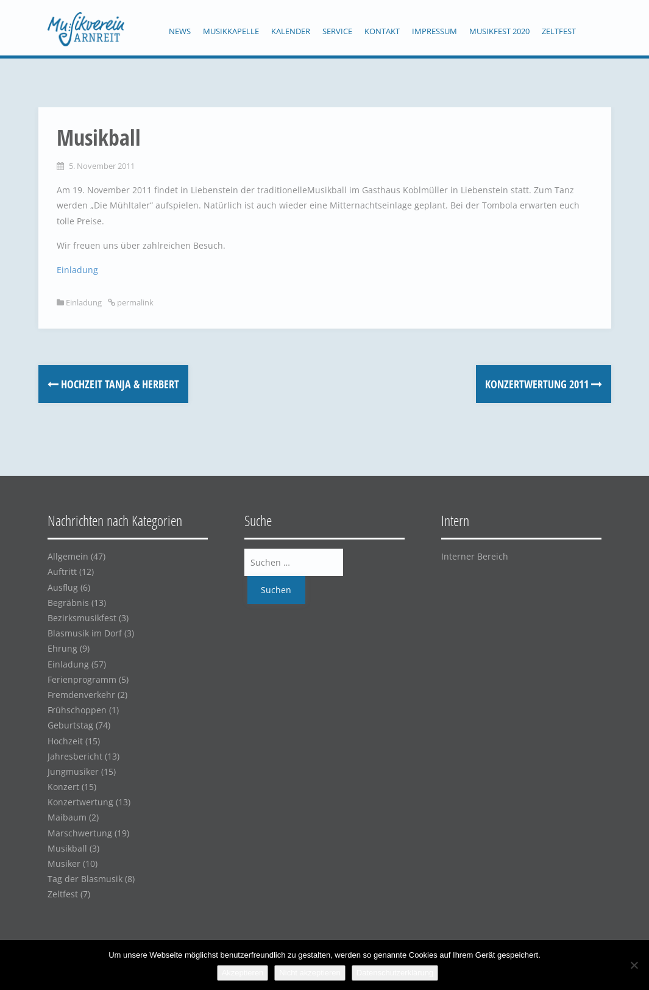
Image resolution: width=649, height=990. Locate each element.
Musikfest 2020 (499, 31)
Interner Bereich (474, 556)
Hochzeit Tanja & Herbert (113, 384)
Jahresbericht (75, 756)
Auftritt (62, 571)
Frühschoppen (77, 710)
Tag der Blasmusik (85, 879)
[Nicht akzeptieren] (634, 965)
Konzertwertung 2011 (543, 384)
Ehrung (62, 648)
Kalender (290, 31)
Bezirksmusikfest (82, 618)
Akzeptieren (243, 972)
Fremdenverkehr (81, 694)
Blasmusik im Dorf (85, 633)
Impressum (434, 31)
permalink (134, 302)
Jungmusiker (73, 771)
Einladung (77, 270)
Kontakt (382, 31)
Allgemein (68, 556)
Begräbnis (68, 602)
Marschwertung (80, 833)
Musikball (67, 848)
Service (337, 31)
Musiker (64, 863)
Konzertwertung (80, 802)
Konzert (63, 786)
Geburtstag (70, 725)
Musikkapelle (231, 31)
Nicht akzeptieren (309, 972)
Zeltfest (559, 31)
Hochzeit (65, 741)
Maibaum (67, 817)
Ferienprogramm (82, 679)
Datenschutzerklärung (394, 972)
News (180, 31)
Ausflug (63, 587)
